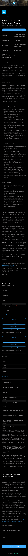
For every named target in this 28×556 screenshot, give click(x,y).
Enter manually (14, 329)
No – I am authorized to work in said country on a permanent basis (12, 459)
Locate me (4, 314)
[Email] (14, 302)
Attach (14, 319)
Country (5, 305)
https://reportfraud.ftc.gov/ (9, 267)
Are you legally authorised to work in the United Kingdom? (13, 421)
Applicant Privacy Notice (10, 509)
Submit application (14, 546)
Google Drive (14, 326)
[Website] (14, 394)
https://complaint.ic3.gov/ (8, 265)
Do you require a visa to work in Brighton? (13, 415)
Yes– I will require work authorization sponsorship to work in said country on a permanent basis (14, 463)
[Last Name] (14, 297)
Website (5, 392)
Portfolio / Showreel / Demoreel (11, 387)
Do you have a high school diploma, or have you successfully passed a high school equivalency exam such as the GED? (13, 404)
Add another (5, 376)
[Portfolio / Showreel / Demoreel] (14, 389)
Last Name (6, 295)
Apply (14, 29)
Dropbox (14, 323)
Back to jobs (5, 16)
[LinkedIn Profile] (14, 384)
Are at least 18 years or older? (10, 397)
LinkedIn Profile (7, 382)
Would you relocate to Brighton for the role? (14, 410)
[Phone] (19, 307)
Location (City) (6, 310)
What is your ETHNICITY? (9, 535)
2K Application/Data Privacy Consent (12, 426)
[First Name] (14, 292)
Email (4, 300)
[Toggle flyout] (9, 307)
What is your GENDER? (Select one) (11, 530)
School (4, 360)
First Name (6, 290)
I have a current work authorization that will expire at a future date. (14, 467)
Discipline (5, 371)
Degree (4, 365)
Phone (15, 305)
